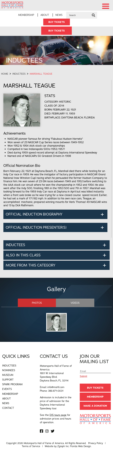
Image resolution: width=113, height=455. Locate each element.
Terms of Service (31, 446)
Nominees (8, 370)
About (44, 14)
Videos (73, 302)
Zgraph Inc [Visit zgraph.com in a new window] (63, 446)
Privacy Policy (95, 443)
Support (8, 379)
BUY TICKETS (56, 22)
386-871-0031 (55, 390)
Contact (8, 407)
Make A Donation (95, 405)
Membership (26, 14)
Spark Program (12, 384)
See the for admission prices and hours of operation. (55, 418)
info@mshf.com (55, 387)
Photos (39, 302)
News (59, 14)
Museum (7, 374)
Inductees (19, 73)
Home (4, 73)
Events (7, 389)
